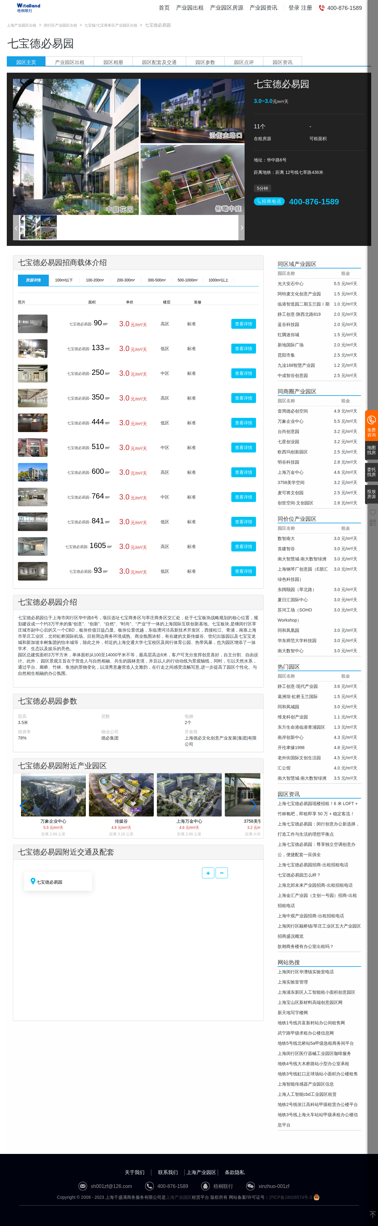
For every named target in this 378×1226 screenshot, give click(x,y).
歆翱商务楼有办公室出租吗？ (306, 946)
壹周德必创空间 (293, 411)
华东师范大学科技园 (297, 640)
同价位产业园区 (297, 519)
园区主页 (26, 62)
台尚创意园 (288, 431)
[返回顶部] (373, 1215)
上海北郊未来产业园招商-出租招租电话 (315, 885)
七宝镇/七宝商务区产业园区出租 (110, 25)
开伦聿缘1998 (291, 747)
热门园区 (289, 667)
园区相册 (113, 62)
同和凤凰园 (288, 630)
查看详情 (243, 323)
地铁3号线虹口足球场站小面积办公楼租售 (318, 1073)
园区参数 (205, 62)
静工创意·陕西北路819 (299, 314)
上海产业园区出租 (21, 25)
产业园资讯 (263, 8)
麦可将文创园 (291, 492)
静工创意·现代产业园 (298, 686)
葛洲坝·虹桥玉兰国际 (298, 696)
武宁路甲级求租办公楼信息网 (306, 1033)
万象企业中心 (291, 421)
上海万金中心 (291, 472)
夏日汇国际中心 (293, 599)
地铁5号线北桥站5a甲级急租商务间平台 (316, 1043)
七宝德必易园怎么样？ (299, 874)
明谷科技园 (288, 462)
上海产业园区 (201, 1172)
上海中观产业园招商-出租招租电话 (311, 915)
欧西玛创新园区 (293, 451)
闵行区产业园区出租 (60, 25)
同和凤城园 (288, 706)
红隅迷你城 (288, 334)
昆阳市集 (286, 355)
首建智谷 (286, 548)
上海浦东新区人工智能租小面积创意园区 (316, 992)
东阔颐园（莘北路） (297, 589)
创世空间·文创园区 (295, 502)
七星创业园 (288, 441)
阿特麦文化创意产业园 (299, 293)
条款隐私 (235, 1172)
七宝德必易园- (81, 324)
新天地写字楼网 (293, 1012)
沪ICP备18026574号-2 (290, 1197)
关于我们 (135, 1172)
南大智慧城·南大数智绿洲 (302, 558)
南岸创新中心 (291, 737)
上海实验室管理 (293, 982)
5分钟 (262, 188)
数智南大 (286, 538)
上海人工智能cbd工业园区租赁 (307, 1094)
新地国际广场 (291, 344)
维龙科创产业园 (293, 716)
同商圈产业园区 (297, 391)
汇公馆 (284, 767)
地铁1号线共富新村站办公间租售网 (311, 1022)
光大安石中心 (291, 283)
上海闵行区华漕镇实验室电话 (306, 971)
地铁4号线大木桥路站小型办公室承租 (313, 1063)
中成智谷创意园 (293, 375)
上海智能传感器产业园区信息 (306, 1084)
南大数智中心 (291, 650)
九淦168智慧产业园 (296, 365)
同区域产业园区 (297, 264)
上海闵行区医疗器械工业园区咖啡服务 (314, 1053)
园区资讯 (282, 62)
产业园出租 (190, 8)
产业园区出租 (70, 62)
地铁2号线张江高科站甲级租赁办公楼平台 (318, 1104)
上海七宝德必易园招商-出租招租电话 (313, 864)
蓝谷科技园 (288, 324)
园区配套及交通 (159, 62)
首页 (164, 8)
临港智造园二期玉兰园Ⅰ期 (304, 304)
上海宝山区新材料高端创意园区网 (310, 1002)
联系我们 (168, 1172)
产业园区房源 (226, 8)
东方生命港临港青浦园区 (301, 727)
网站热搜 (289, 962)
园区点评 (244, 62)
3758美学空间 (291, 482)
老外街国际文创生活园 (299, 757)
